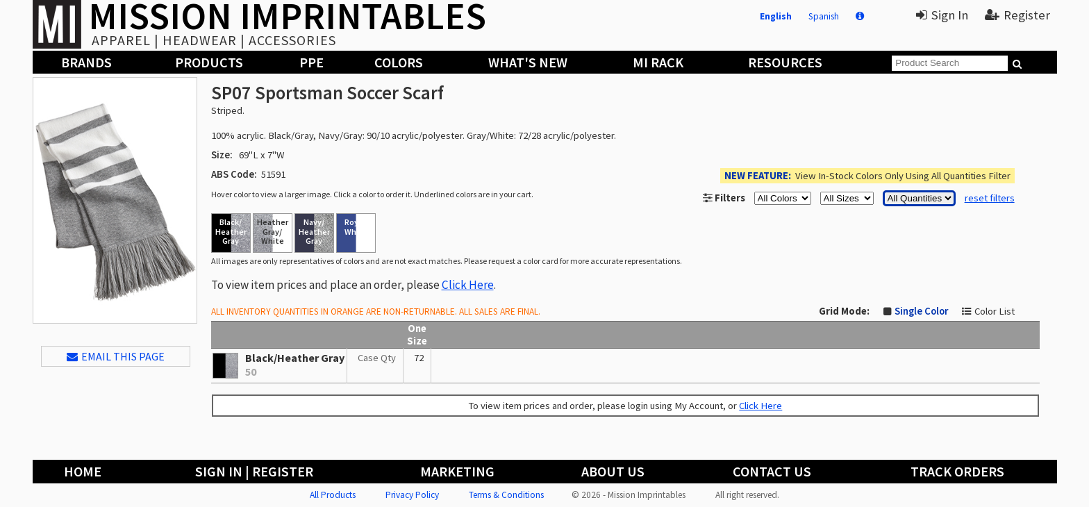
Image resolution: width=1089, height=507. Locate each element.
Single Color (921, 311)
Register (1017, 15)
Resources (785, 62)
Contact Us (772, 471)
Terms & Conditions (506, 495)
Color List (994, 311)
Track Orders (957, 471)
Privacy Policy (412, 495)
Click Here (468, 284)
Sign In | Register (254, 471)
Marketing (457, 471)
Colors (398, 62)
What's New (527, 62)
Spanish (823, 16)
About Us (613, 471)
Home (82, 471)
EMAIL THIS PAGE (116, 356)
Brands (86, 62)
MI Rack (658, 62)
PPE (311, 62)
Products (209, 62)
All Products (333, 495)
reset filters (990, 198)
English (776, 16)
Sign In (942, 15)
